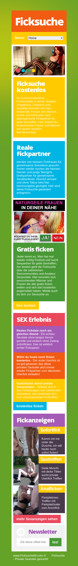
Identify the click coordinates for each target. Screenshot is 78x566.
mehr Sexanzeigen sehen (37, 519)
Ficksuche (39, 21)
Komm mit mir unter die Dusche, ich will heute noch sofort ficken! (52, 445)
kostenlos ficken (30, 406)
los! (55, 542)
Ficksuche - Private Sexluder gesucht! (39, 557)
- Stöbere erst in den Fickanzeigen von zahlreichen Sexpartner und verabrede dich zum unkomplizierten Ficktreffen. (39, 390)
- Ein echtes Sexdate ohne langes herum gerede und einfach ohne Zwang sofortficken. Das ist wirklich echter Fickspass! (38, 339)
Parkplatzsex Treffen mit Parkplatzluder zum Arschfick (51, 502)
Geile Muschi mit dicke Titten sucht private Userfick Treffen (52, 473)
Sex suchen (26, 305)
